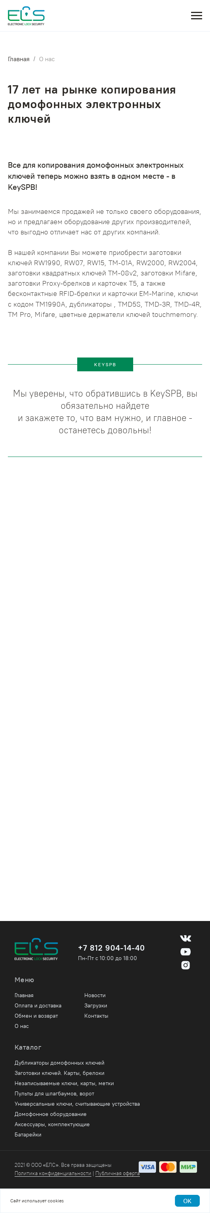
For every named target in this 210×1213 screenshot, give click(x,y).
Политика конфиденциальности (53, 1173)
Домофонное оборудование (51, 1114)
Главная (19, 59)
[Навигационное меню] (196, 16)
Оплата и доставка (38, 1005)
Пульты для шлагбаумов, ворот (54, 1093)
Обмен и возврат (36, 1015)
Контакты (96, 1015)
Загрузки (95, 1005)
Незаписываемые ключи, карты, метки (64, 1083)
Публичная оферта (117, 1173)
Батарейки (28, 1134)
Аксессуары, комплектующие (52, 1124)
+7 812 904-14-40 (111, 948)
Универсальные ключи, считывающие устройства (77, 1103)
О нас (47, 59)
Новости (95, 995)
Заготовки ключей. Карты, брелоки (59, 1072)
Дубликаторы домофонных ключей (59, 1062)
